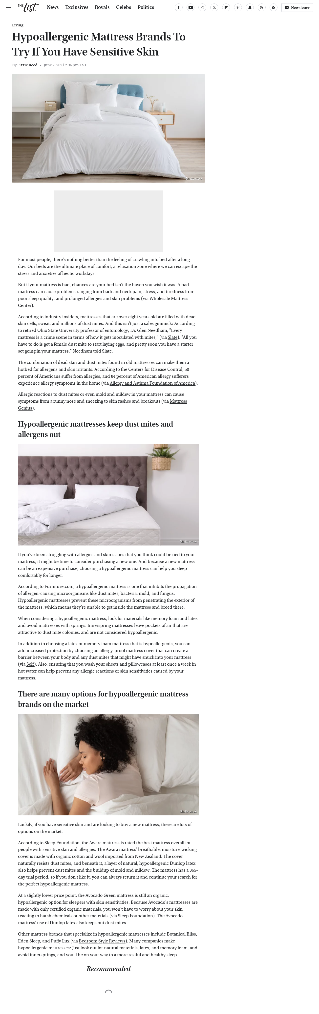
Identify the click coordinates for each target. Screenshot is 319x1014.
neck (126, 291)
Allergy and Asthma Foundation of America (152, 383)
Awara (95, 842)
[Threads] (262, 7)
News (53, 7)
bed (163, 259)
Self (30, 664)
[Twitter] (214, 7)
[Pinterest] (238, 7)
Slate (172, 337)
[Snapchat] (250, 7)
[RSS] (273, 7)
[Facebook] (179, 7)
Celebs (123, 7)
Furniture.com (58, 586)
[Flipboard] (226, 7)
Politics (146, 7)
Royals (102, 7)
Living (17, 25)
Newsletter (297, 7)
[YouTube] (190, 7)
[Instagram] (202, 7)
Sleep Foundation (62, 842)
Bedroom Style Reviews (102, 941)
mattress (26, 561)
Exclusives (76, 7)
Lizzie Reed (27, 65)
